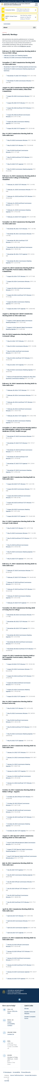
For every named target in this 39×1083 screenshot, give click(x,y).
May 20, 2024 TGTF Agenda (15, 364)
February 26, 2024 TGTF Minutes (16, 390)
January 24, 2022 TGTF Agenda (16, 771)
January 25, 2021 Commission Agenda (18, 972)
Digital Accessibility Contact (11, 1023)
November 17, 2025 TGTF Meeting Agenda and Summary (20, 66)
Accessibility (16, 1072)
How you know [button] (28, 1)
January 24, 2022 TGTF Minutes (16, 752)
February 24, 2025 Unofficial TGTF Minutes (19, 196)
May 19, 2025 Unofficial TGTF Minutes (18, 157)
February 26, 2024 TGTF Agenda (16, 415)
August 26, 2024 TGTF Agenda (16, 308)
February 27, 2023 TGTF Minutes (16, 577)
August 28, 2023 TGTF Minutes (16, 484)
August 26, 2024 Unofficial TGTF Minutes (19, 295)
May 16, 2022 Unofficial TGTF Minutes (18, 727)
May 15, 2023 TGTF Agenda (15, 558)
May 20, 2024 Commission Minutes (17, 346)
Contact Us (10, 1034)
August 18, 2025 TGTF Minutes (16, 103)
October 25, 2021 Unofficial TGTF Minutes (19, 817)
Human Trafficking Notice (17, 1075)
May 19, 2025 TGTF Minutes (15, 145)
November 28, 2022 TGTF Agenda (17, 628)
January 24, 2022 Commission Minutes (18, 757)
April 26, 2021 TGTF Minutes (15, 915)
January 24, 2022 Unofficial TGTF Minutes (19, 783)
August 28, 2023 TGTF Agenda (16, 516)
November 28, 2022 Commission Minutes (19, 614)
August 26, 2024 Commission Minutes (18, 281)
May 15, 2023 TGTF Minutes (15, 528)
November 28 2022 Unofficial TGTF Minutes (20, 648)
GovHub (6, 1080)
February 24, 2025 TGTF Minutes (16, 184)
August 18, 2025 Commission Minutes (18, 96)
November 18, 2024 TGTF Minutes (17, 228)
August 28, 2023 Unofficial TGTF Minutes (19, 502)
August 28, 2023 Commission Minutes (18, 489)
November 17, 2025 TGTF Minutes (17, 75)
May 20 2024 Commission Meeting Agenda (20, 369)
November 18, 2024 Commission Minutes (19, 233)
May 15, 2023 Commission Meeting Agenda (19, 551)
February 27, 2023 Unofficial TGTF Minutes (19, 589)
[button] (34, 27)
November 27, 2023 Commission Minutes (19, 436)
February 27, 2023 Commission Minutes (18, 570)
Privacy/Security (26, 1072)
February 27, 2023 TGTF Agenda (16, 602)
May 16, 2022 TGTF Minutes (15, 708)
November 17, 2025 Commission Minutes (19, 80)
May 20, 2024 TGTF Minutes (15, 341)
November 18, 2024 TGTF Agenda (17, 254)
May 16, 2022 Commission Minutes (17, 713)
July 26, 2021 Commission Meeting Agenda (19, 875)
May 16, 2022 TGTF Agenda (15, 740)
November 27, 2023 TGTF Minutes (17, 443)
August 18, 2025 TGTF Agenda (16, 128)
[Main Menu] (36, 4)
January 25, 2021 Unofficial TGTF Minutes (19, 965)
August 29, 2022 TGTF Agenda (16, 696)
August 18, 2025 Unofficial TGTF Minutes (19, 108)
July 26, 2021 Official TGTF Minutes (17, 888)
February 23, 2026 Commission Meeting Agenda (18, 57)
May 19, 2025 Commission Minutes (17, 140)
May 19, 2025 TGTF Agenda (15, 164)
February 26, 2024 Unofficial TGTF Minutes (19, 402)
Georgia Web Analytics (31, 1075)
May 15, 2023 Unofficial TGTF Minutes (18, 538)
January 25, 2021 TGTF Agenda (16, 978)
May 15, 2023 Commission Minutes (17, 533)
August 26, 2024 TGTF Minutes (16, 276)
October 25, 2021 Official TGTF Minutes (18, 796)
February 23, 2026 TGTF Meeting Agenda (16, 55)
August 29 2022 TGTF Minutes (16, 664)
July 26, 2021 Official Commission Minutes (19, 881)
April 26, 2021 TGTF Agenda (15, 932)
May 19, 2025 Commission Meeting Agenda (19, 169)
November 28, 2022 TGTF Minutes (17, 621)
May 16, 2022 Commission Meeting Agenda (19, 733)
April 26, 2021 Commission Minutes (17, 921)
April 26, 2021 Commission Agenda (17, 927)
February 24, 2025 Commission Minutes (19, 189)
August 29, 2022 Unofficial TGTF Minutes (19, 676)
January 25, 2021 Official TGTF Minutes (18, 951)
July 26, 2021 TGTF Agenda (15, 870)
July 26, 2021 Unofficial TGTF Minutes (18, 902)
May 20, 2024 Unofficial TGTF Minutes (18, 358)
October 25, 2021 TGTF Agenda (16, 830)
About (5, 27)
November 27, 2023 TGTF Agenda (17, 463)
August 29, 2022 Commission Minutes (18, 669)
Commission (7, 23)
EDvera (26, 1008)
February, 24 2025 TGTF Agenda (16, 216)
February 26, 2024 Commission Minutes (19, 395)
